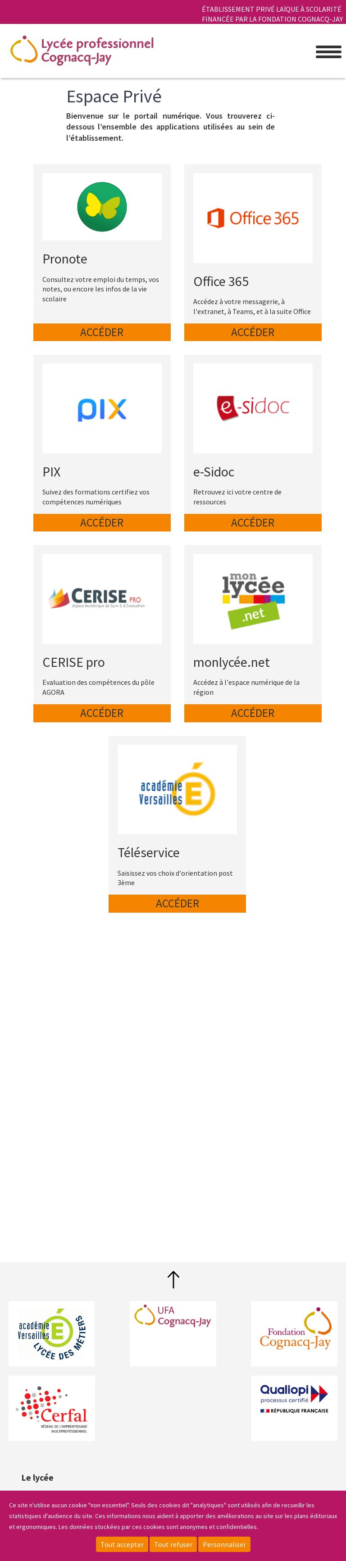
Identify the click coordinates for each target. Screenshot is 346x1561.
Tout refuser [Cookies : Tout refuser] (173, 1544)
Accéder (101, 332)
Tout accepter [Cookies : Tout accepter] (122, 1544)
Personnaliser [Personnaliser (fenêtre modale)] (224, 1544)
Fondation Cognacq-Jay (294, 1329)
